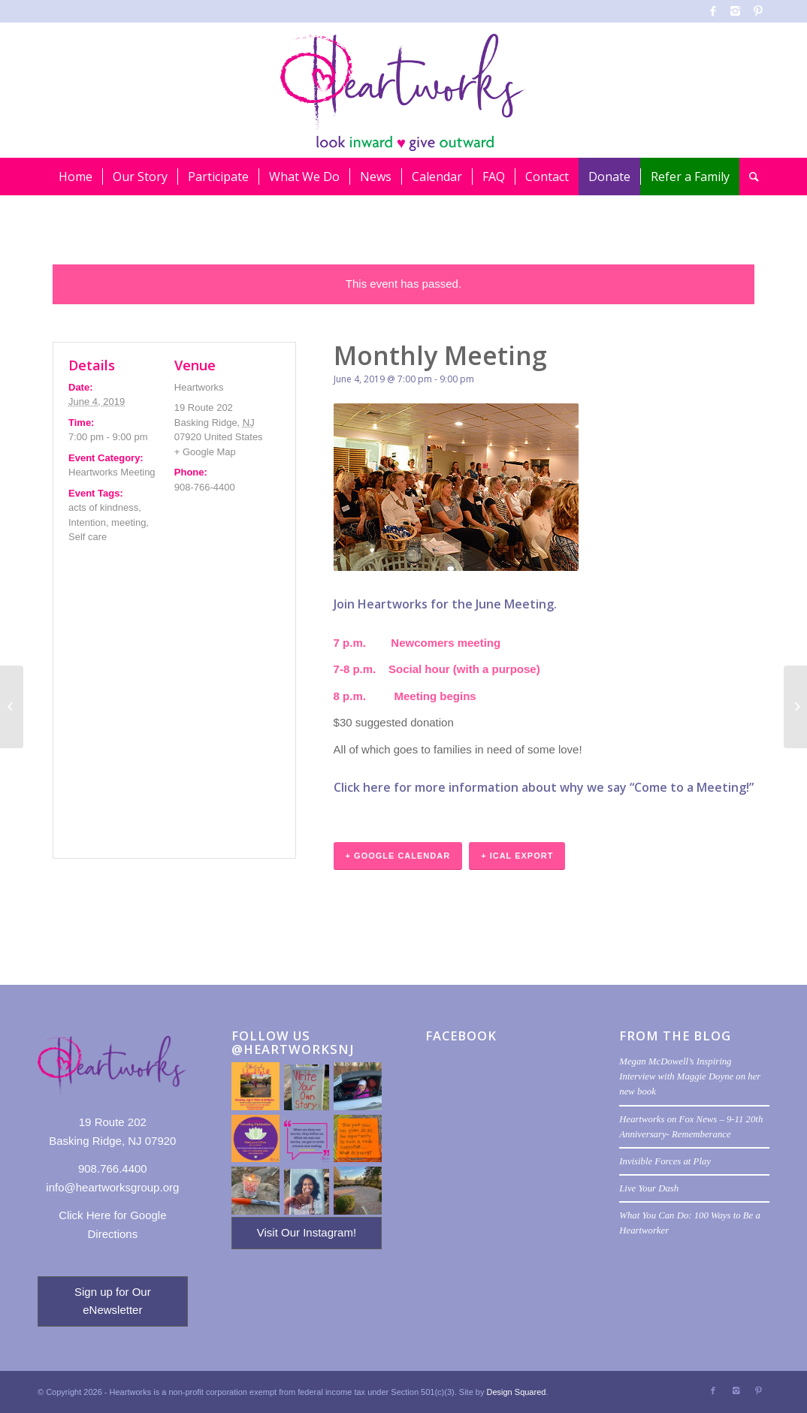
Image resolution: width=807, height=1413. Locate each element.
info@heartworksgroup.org (112, 1187)
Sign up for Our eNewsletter (112, 1301)
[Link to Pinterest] (758, 11)
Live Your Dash (649, 1188)
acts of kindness (103, 507)
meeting (128, 522)
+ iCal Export (517, 855)
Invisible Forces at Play (665, 1161)
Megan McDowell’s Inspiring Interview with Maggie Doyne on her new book (689, 1076)
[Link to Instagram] (735, 11)
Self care (87, 536)
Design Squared (516, 1391)
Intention (87, 522)
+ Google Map (205, 451)
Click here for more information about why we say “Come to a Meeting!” (544, 787)
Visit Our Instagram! (306, 1232)
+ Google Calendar (398, 855)
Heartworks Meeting (112, 472)
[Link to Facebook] (713, 11)
